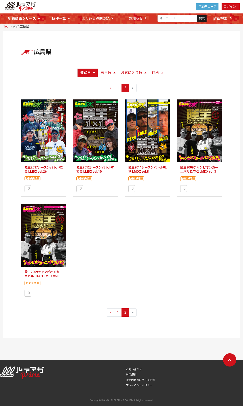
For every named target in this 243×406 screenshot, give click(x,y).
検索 (202, 18)
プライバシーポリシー (139, 386)
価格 (157, 74)
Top (6, 28)
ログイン (230, 6)
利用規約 (131, 376)
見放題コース (207, 6)
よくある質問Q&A (97, 19)
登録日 (87, 74)
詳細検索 (222, 18)
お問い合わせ (134, 370)
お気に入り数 (133, 74)
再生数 (108, 74)
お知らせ (137, 19)
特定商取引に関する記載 (140, 381)
